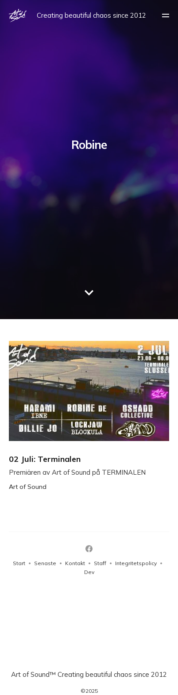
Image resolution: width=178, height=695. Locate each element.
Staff (100, 563)
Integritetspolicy (136, 563)
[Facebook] (89, 548)
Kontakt (75, 563)
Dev (89, 572)
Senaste (45, 563)
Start (19, 563)
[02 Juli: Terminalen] (89, 415)
